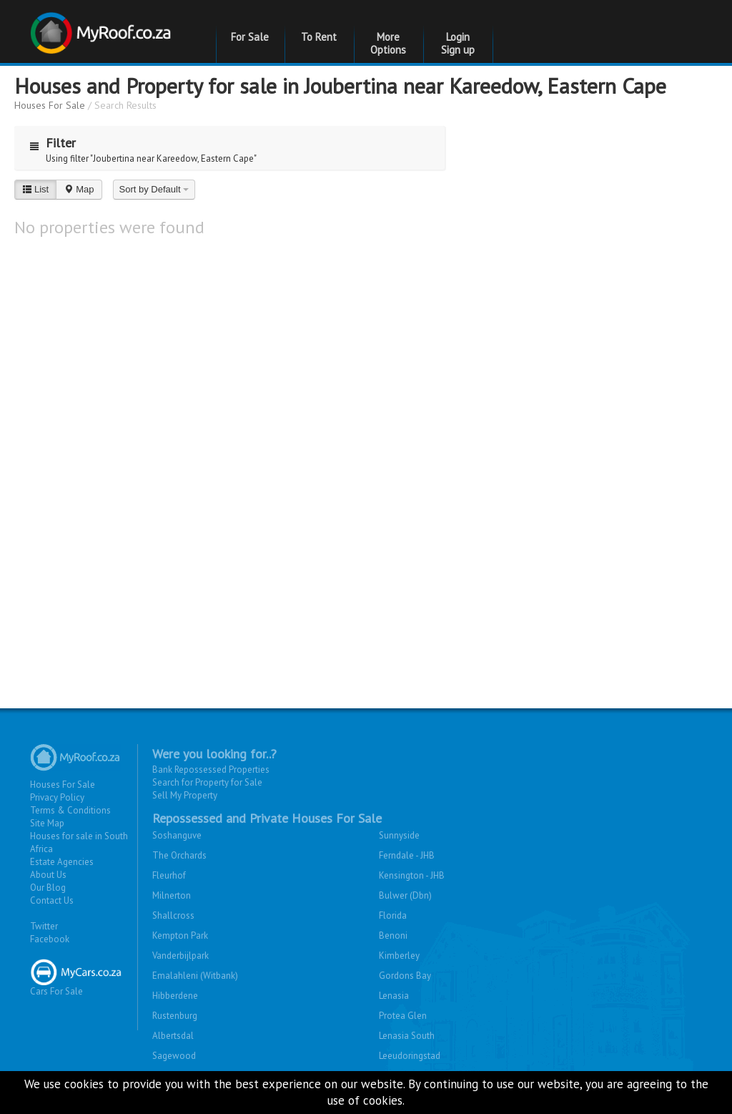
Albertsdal (173, 1036)
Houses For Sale (49, 105)
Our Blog (48, 887)
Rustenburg (174, 1016)
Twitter (44, 926)
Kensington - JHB (412, 875)
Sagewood (174, 1056)
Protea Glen (403, 1016)
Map (79, 189)
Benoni (393, 935)
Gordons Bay (405, 975)
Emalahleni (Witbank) (195, 975)
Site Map (47, 823)
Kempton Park (180, 935)
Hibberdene (175, 996)
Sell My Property (184, 795)
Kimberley (399, 955)
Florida (393, 915)
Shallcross (173, 915)
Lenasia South (407, 1036)
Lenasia (394, 996)
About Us (48, 875)
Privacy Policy (57, 797)
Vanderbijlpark (180, 955)
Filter (49, 143)
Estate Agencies (62, 862)
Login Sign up (458, 43)
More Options (388, 43)
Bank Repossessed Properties (210, 769)
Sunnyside (399, 835)
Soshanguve (177, 835)
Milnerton (171, 895)
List (35, 189)
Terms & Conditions (70, 810)
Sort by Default (154, 189)
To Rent (319, 37)
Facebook (49, 939)
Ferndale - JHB (407, 855)
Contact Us (52, 900)
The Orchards (179, 855)
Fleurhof (169, 875)
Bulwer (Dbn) (405, 895)
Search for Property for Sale (207, 782)
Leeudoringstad (409, 1056)
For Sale (250, 37)
